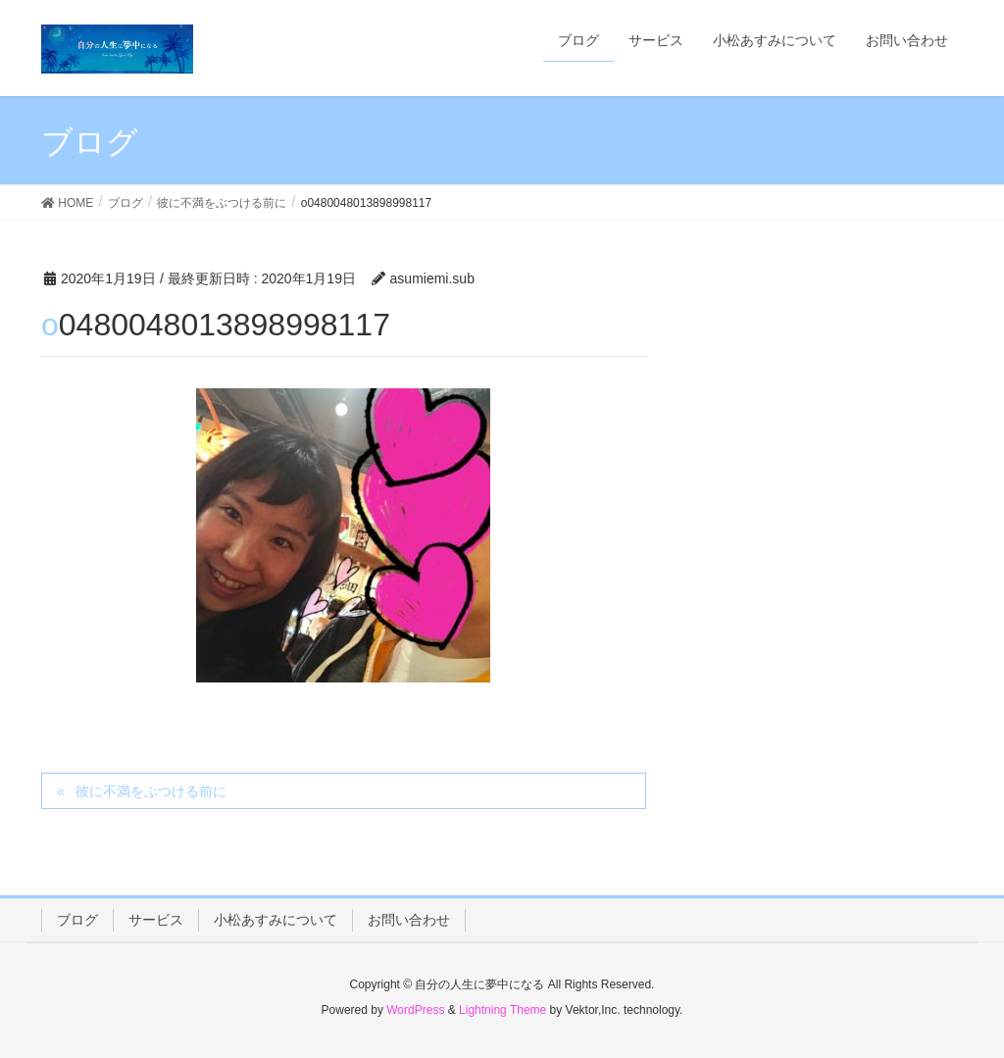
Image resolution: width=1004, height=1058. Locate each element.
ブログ (77, 920)
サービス (155, 920)
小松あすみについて (275, 920)
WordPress (415, 1010)
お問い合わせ (409, 920)
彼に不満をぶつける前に (150, 791)
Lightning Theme (502, 1010)
